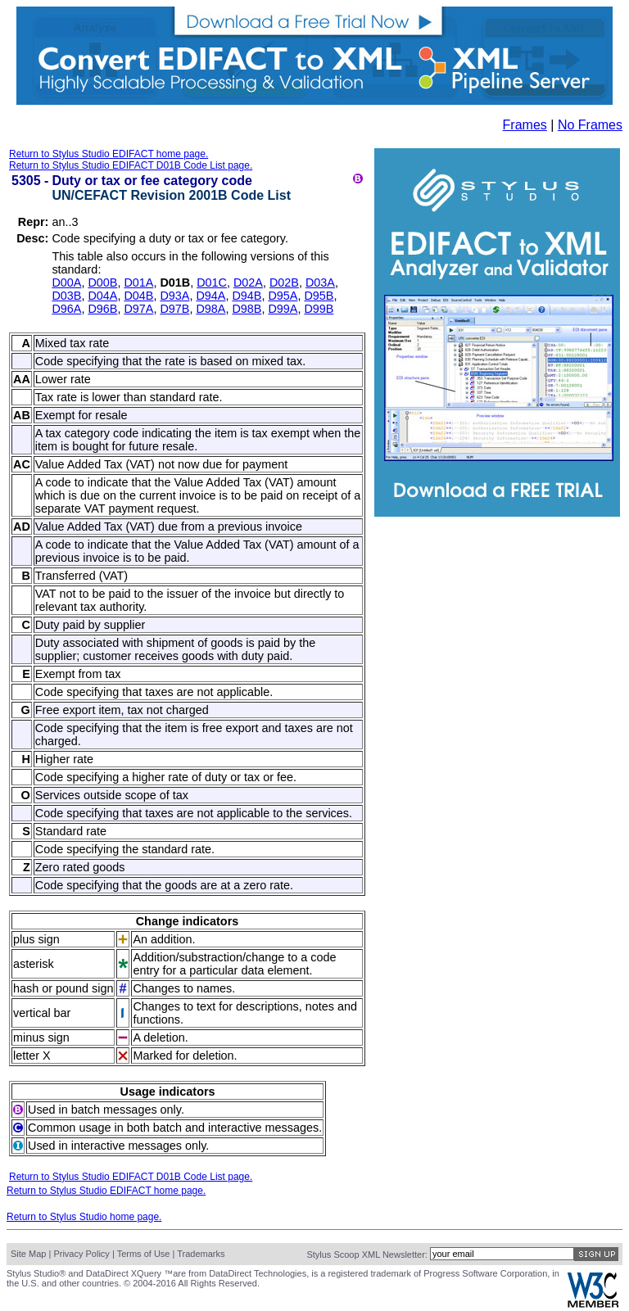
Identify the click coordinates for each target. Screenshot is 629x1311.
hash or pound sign (63, 988)
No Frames (590, 125)
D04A (102, 295)
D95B (318, 295)
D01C (212, 282)
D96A (66, 308)
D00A (66, 282)
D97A (138, 308)
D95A (282, 295)
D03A (320, 282)
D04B (138, 295)
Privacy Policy (81, 1254)
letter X (32, 1055)
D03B (66, 295)
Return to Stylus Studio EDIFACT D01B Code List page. (130, 165)
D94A (210, 295)
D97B (174, 308)
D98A (210, 308)
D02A (248, 282)
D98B (246, 308)
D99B (318, 308)
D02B (284, 282)
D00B (102, 282)
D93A (174, 295)
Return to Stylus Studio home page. (84, 1217)
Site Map (28, 1254)
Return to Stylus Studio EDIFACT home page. (108, 154)
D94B (246, 295)
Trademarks (200, 1254)
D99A (282, 308)
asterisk (33, 963)
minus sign (41, 1037)
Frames (525, 125)
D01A (138, 282)
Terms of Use (143, 1254)
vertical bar (41, 1012)
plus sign (36, 939)
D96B (102, 308)
